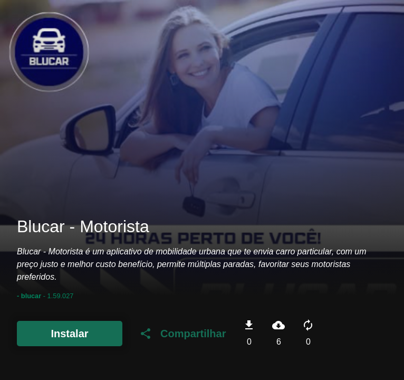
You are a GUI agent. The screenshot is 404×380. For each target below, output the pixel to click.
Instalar (69, 333)
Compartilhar (182, 333)
